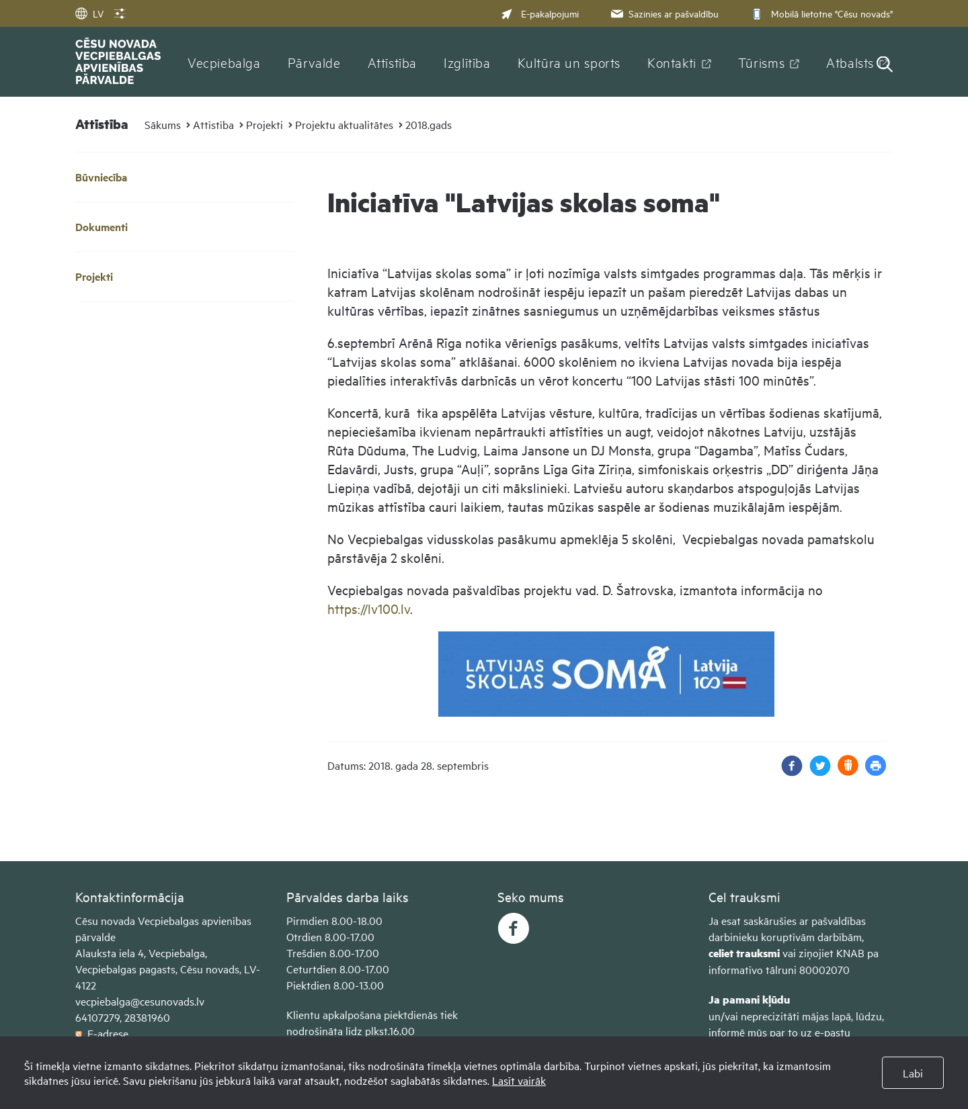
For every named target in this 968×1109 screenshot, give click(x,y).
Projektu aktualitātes (344, 124)
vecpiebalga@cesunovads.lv (139, 1000)
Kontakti (671, 62)
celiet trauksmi (744, 953)
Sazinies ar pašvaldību (663, 13)
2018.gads (428, 124)
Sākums (163, 124)
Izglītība (467, 62)
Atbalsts (850, 62)
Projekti (264, 124)
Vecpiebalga (224, 62)
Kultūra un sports (569, 62)
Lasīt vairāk (519, 1080)
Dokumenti (101, 226)
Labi (913, 1072)
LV (89, 13)
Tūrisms (761, 62)
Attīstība (392, 62)
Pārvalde (314, 62)
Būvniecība (101, 177)
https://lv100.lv (368, 608)
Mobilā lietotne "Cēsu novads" (820, 13)
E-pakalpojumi (540, 13)
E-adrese (101, 1033)
